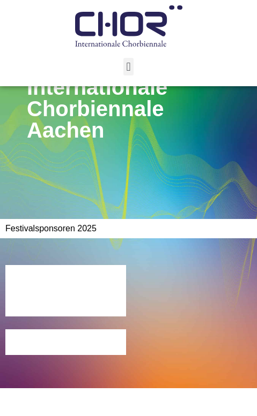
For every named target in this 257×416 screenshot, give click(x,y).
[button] (128, 66)
